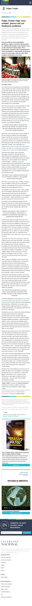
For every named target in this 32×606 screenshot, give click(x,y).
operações (24, 167)
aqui (23, 144)
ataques (10, 229)
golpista (9, 101)
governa (24, 115)
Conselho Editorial (5, 591)
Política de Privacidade (6, 584)
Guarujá (6, 139)
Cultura (2, 570)
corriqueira (19, 161)
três (16, 150)
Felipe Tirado (12, 8)
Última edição (4, 577)
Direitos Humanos (21, 414)
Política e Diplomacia (6, 557)
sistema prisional (25, 234)
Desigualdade (13, 414)
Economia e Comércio (6, 560)
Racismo (5, 416)
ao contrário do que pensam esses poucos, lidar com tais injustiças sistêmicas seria (16, 300)
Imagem (3, 565)
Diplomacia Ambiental (6, 597)
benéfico (13, 302)
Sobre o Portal (4, 589)
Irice (2, 594)
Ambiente (3, 562)
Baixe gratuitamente (16, 513)
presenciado (16, 120)
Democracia (6, 414)
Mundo (2, 567)
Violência (16, 416)
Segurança (10, 416)
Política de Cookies (5, 586)
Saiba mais (16, 465)
